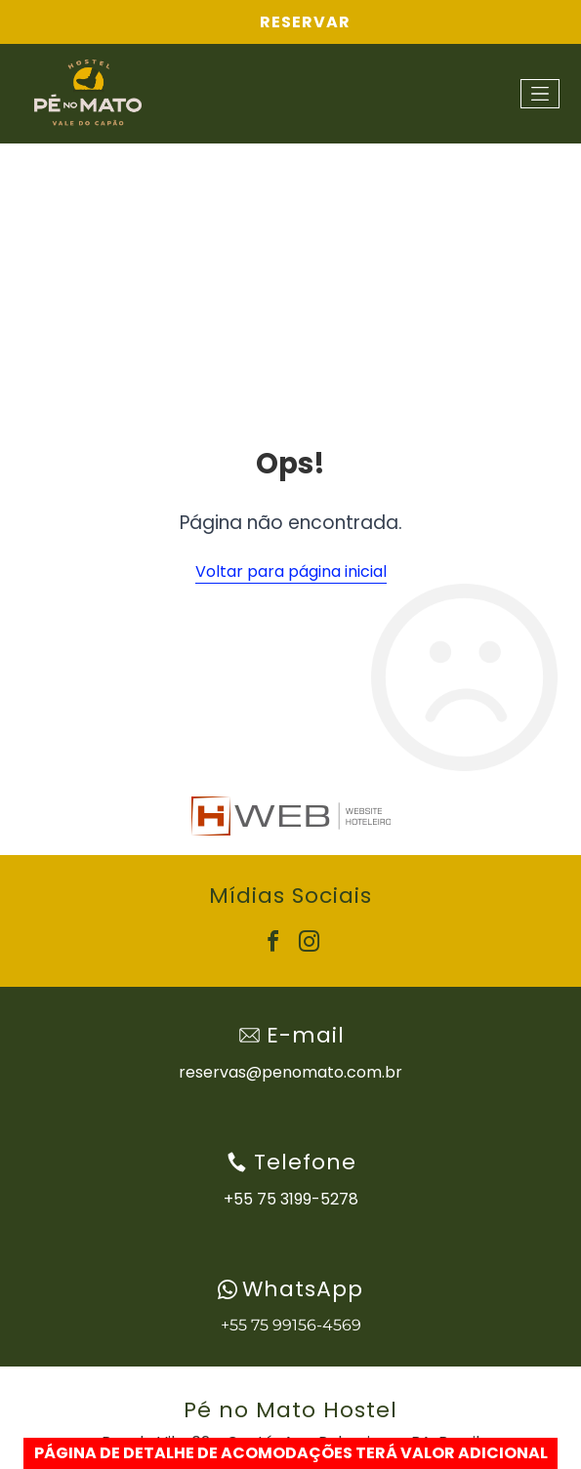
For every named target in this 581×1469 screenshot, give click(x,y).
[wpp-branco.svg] (227, 1289)
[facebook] (272, 944)
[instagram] (308, 944)
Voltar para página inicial (291, 571)
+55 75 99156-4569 (291, 1325)
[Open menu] (540, 93)
